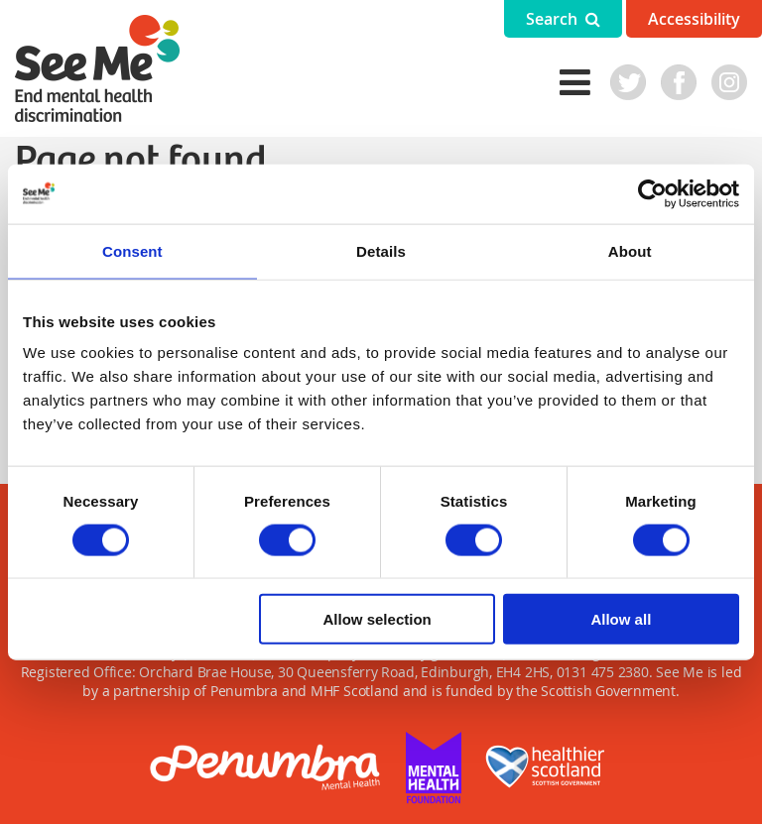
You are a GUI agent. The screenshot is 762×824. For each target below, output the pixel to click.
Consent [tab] (132, 250)
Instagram (729, 82)
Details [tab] (381, 250)
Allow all (620, 619)
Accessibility (694, 19)
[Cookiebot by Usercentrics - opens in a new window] (652, 193)
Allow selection (377, 619)
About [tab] (630, 250)
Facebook (679, 82)
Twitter (628, 82)
